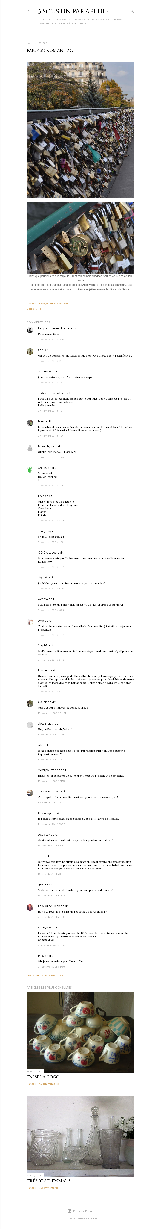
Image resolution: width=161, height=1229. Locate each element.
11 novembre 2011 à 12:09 (51, 802)
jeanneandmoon (48, 791)
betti (41, 856)
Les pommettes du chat (54, 328)
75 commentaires (48, 1187)
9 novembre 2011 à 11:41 (50, 485)
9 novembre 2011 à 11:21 (50, 410)
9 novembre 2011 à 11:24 (50, 435)
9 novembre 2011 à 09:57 (51, 361)
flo (39, 350)
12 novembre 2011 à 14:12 (51, 845)
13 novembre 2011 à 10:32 (51, 895)
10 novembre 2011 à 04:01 (52, 713)
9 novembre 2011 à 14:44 (51, 567)
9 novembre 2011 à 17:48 (51, 635)
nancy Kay (44, 531)
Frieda (42, 496)
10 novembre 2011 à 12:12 (51, 759)
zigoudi (42, 577)
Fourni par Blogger (80, 1211)
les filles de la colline (51, 393)
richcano (92, 1218)
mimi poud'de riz (49, 770)
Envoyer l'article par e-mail (53, 303)
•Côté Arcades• (47, 552)
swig (41, 620)
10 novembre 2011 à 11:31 (51, 734)
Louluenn (44, 670)
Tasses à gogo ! (44, 1077)
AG (40, 745)
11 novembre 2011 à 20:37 (51, 824)
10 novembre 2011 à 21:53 (51, 781)
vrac (38, 308)
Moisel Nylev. (46, 446)
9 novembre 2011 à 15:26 (51, 588)
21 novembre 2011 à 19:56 (51, 917)
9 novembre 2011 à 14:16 (50, 542)
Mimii (41, 421)
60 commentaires (49, 1083)
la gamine (44, 371)
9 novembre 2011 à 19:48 (51, 659)
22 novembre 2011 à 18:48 (52, 945)
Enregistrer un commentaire (46, 975)
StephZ (43, 645)
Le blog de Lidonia (50, 906)
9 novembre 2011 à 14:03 (51, 520)
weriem (43, 599)
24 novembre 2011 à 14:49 (52, 966)
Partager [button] (31, 303)
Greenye (43, 467)
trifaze (42, 955)
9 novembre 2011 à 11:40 (51, 457)
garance (43, 884)
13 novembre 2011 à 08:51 (51, 873)
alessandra (44, 723)
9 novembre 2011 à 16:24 (51, 610)
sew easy (44, 834)
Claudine (43, 702)
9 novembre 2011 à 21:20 (51, 691)
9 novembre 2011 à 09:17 (51, 339)
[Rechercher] (132, 10)
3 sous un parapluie (73, 11)
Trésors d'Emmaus (49, 1181)
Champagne (46, 813)
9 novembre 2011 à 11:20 (51, 382)
